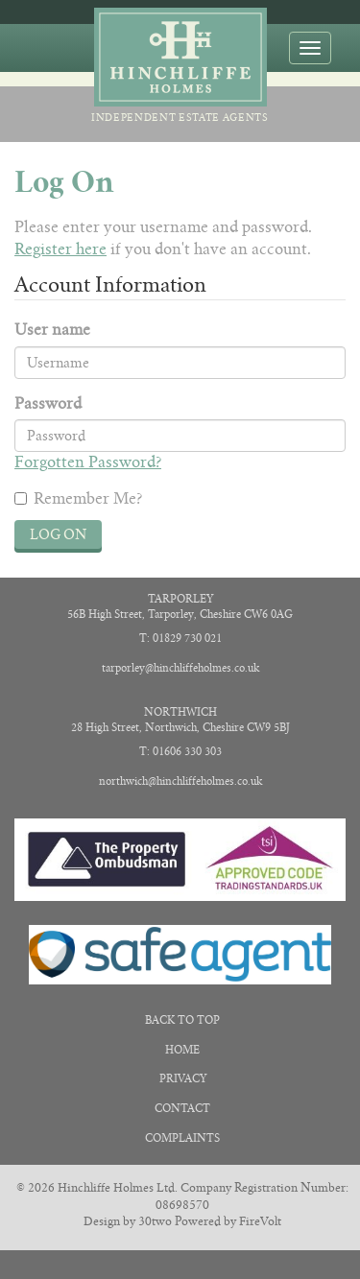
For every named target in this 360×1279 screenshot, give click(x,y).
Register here (60, 249)
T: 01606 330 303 (180, 751)
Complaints (182, 1138)
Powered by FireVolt (228, 1221)
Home (182, 1049)
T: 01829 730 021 (180, 638)
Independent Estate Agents (180, 66)
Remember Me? (78, 498)
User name (52, 330)
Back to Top (182, 1020)
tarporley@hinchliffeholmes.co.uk (180, 668)
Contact (182, 1108)
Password (48, 403)
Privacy (182, 1078)
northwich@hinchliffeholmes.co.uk (180, 781)
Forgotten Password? (87, 462)
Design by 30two (128, 1221)
